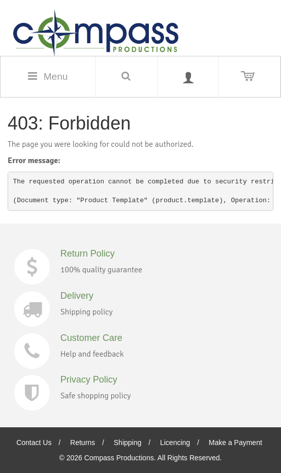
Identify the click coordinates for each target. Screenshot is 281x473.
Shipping (128, 442)
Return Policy (87, 253)
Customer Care (91, 338)
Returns (82, 442)
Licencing (175, 442)
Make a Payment (235, 442)
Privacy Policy (88, 379)
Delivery (76, 296)
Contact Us (33, 442)
